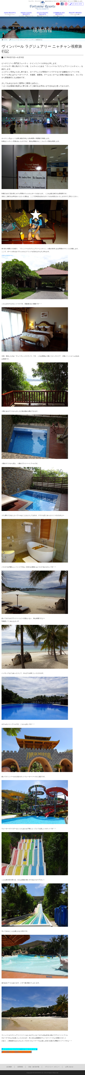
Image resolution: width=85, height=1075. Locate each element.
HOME (4, 40)
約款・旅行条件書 (34, 1067)
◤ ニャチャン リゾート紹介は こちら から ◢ (19, 1049)
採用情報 (20, 1067)
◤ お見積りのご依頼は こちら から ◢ (17, 1052)
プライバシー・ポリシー (52, 1067)
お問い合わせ (69, 1067)
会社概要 (9, 1067)
